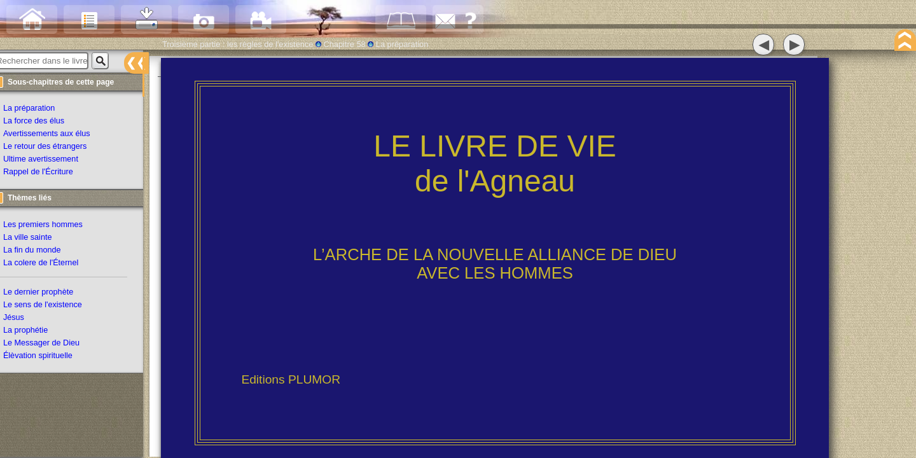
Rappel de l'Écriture (49, 173)
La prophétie (36, 331)
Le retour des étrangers (55, 148)
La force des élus (44, 122)
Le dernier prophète (49, 293)
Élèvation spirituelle (48, 356)
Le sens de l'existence (53, 306)
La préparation (40, 110)
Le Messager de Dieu (52, 344)
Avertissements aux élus (57, 135)
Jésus (24, 318)
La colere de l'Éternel (51, 264)
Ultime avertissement (51, 160)
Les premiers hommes (54, 225)
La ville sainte (38, 238)
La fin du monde (42, 251)
